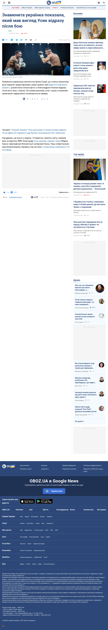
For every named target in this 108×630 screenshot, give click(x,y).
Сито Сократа (79, 322)
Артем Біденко (79, 400)
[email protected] (27, 615)
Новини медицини (26, 557)
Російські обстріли (67, 7)
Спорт (42, 197)
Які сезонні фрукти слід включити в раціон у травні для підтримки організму (84, 365)
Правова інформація (69, 465)
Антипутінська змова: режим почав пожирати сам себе (85, 316)
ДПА (46, 530)
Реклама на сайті (25, 469)
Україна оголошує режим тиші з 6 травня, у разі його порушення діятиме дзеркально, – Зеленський (89, 186)
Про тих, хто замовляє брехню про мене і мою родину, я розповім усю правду (84, 287)
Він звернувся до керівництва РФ (85, 192)
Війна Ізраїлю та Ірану (42, 7)
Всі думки (79, 421)
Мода (40, 564)
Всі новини (101, 510)
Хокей (38, 523)
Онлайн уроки (38, 530)
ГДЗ (21, 530)
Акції (42, 537)
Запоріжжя (34, 516)
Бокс (10, 31)
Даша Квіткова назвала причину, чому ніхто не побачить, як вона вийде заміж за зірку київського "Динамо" (88, 45)
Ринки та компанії (26, 550)
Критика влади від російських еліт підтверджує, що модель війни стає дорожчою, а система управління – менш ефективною (85, 380)
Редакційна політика (15, 197)
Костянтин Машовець (82, 308)
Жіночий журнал (49, 564)
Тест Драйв (23, 537)
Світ (31, 510)
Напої (29, 543)
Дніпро (42, 516)
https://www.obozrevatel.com (73, 573)
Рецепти (23, 543)
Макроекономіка (39, 550)
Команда (44, 465)
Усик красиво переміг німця (47, 141)
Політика (19, 510)
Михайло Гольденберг (82, 371)
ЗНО (51, 530)
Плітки (28, 564)
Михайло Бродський (81, 293)
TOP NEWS (78, 154)
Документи (45, 469)
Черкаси (49, 516)
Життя (45, 510)
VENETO (55, 7)
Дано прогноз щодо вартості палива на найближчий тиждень (83, 99)
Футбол (22, 523)
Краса (34, 564)
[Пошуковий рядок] (104, 2)
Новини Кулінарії (38, 543)
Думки (76, 280)
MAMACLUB (38, 557)
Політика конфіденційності (92, 465)
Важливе (78, 13)
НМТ (56, 530)
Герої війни (15, 7)
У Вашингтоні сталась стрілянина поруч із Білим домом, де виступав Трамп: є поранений (89, 204)
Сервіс (48, 537)
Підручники (28, 530)
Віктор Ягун (78, 386)
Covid (45, 557)
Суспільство (88, 510)
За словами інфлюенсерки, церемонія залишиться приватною (86, 52)
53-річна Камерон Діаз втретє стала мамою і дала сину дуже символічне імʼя (83, 67)
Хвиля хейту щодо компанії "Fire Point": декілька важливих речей (85, 409)
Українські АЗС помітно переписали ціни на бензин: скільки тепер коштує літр (84, 89)
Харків (27, 516)
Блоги (72, 510)
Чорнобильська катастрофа (86, 7)
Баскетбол (30, 523)
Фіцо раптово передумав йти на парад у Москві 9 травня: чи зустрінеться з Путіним (87, 224)
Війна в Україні (27, 7)
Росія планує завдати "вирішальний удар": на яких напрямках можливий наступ (84, 302)
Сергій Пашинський (81, 415)
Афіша (22, 564)
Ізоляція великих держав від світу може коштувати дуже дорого (85, 394)
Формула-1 (50, 523)
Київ (21, 516)
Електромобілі (34, 537)
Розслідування (62, 510)
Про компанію (24, 465)
